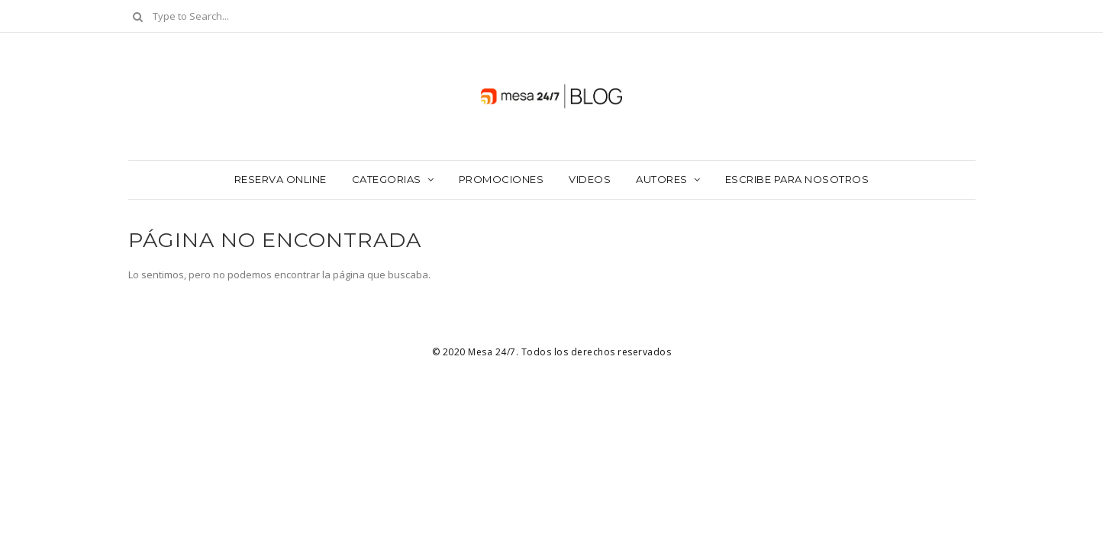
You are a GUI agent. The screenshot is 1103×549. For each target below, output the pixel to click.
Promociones (501, 179)
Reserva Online (280, 179)
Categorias (386, 179)
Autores (662, 179)
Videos (590, 179)
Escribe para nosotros (797, 179)
